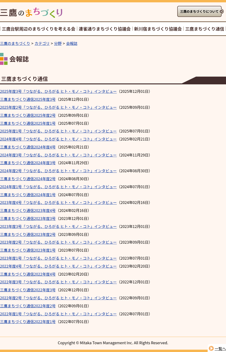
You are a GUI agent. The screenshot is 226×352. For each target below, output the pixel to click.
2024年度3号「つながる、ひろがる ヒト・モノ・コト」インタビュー (58, 155)
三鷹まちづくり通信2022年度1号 (28, 321)
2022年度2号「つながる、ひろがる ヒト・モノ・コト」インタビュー (58, 298)
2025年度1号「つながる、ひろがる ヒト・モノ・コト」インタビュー (58, 131)
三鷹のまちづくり (15, 43)
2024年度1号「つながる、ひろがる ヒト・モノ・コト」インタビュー (58, 186)
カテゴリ (42, 43)
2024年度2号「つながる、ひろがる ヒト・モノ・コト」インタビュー (58, 170)
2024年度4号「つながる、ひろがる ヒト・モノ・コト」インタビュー (58, 139)
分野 (58, 43)
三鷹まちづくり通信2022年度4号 (28, 274)
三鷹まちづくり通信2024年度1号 (28, 194)
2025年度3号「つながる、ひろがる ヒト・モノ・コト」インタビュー (58, 91)
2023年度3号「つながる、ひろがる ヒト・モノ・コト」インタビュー (58, 226)
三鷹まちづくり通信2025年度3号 (28, 99)
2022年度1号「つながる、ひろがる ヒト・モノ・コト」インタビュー (58, 314)
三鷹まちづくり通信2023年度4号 (28, 210)
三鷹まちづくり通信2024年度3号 (28, 162)
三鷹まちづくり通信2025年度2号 (28, 115)
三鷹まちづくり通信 (24, 78)
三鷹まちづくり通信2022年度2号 (28, 306)
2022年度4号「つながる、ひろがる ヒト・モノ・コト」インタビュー (58, 266)
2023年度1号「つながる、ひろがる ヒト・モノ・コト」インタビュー (58, 258)
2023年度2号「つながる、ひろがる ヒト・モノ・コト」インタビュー (58, 242)
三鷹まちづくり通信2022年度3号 (28, 290)
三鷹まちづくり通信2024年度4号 (28, 147)
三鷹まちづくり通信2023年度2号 (28, 234)
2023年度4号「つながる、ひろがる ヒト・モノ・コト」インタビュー (58, 202)
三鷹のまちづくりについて (199, 11)
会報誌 (71, 43)
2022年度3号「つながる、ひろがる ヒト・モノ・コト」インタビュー (58, 282)
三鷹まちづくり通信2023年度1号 (28, 250)
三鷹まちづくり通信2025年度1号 (28, 123)
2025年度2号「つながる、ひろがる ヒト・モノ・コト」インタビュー (58, 107)
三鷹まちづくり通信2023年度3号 (28, 218)
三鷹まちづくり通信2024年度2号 (28, 178)
